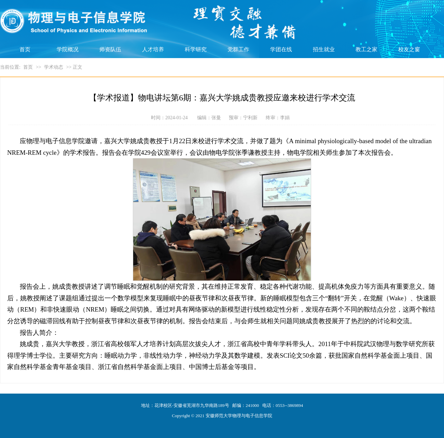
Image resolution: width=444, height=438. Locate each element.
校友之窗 (409, 49)
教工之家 (366, 49)
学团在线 (281, 49)
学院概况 (68, 49)
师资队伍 (110, 49)
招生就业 (324, 49)
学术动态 (53, 67)
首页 (24, 49)
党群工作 (238, 49)
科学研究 (196, 49)
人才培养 (153, 49)
